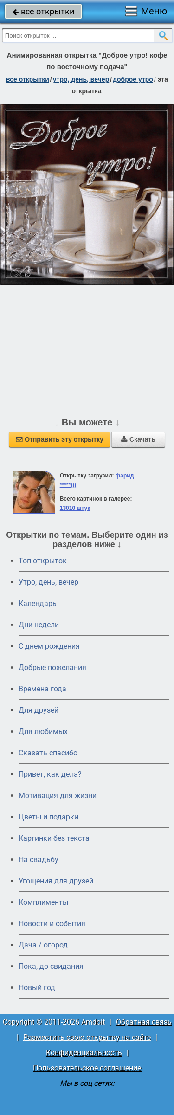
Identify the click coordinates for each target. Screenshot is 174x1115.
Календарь (38, 603)
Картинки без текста (54, 838)
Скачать (138, 439)
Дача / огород (43, 945)
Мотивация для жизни (58, 795)
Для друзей (38, 710)
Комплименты (43, 902)
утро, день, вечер (81, 79)
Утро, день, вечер (48, 582)
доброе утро (133, 79)
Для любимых (43, 731)
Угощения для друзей (56, 881)
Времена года (42, 688)
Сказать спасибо (48, 752)
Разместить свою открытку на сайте (87, 1037)
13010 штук (75, 508)
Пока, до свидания (51, 966)
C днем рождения (49, 646)
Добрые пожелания (52, 667)
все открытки (43, 11)
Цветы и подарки (48, 816)
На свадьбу (38, 859)
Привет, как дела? (50, 774)
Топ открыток (43, 560)
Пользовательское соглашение (87, 1067)
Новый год (37, 987)
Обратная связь (144, 1022)
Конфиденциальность (84, 1052)
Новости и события (52, 923)
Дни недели (39, 624)
